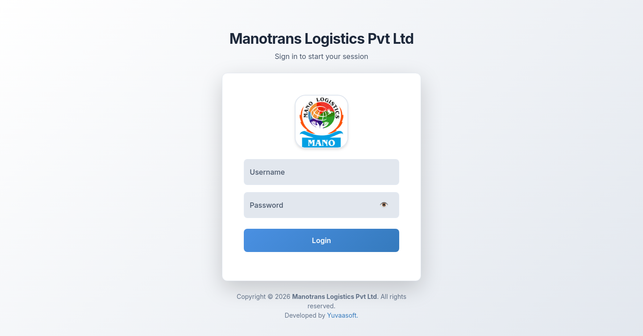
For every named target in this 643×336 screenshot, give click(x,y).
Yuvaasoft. (343, 315)
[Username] (321, 172)
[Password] (321, 205)
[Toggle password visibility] (384, 205)
